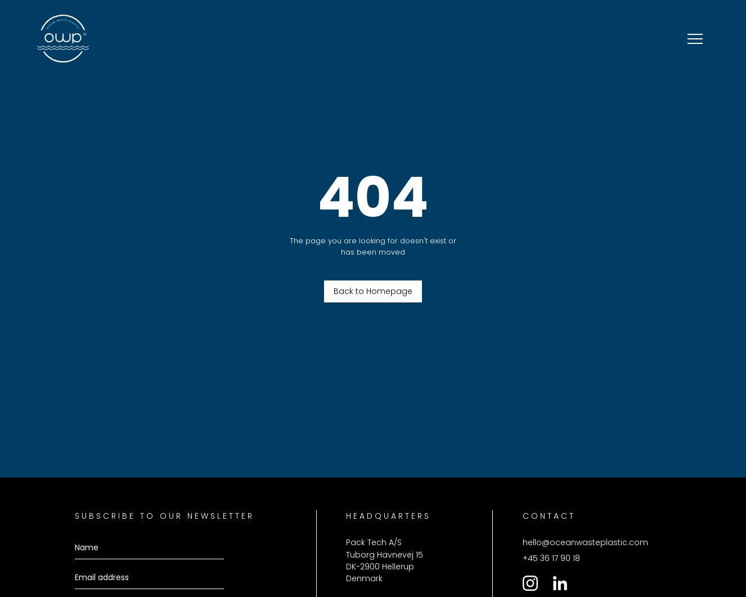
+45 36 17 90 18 (551, 558)
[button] (695, 38)
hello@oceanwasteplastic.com (585, 542)
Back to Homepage (373, 291)
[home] (63, 39)
